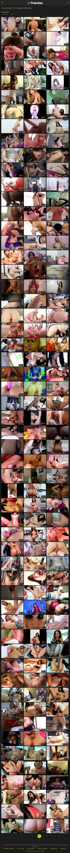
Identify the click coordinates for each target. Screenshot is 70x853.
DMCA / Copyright (42, 848)
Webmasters (53, 848)
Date (11, 14)
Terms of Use (20, 848)
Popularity (5, 14)
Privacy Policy (31, 848)
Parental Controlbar (9, 848)
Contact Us (63, 848)
